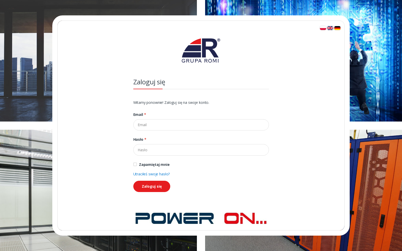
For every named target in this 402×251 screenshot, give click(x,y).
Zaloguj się (152, 186)
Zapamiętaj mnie (154, 164)
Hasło (139, 139)
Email (139, 114)
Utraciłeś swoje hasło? (151, 174)
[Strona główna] (201, 217)
